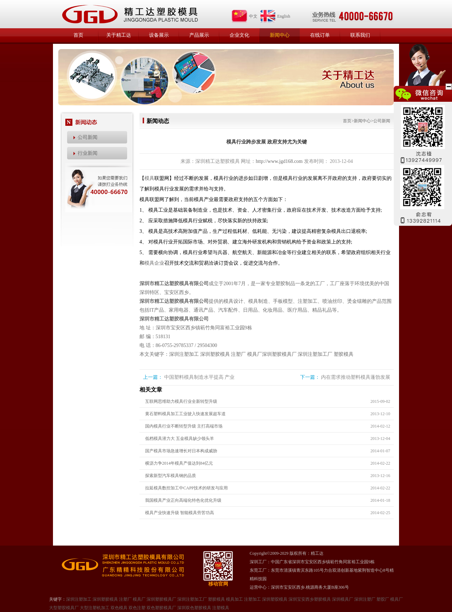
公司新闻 (87, 137)
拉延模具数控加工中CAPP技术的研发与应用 (186, 488)
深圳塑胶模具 (215, 354)
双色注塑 (137, 607)
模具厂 (254, 354)
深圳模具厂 (342, 599)
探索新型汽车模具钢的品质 (170, 475)
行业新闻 (87, 153)
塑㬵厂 (382, 599)
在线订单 (320, 35)
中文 (244, 16)
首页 (78, 35)
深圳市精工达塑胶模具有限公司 (174, 283)
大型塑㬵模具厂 (64, 607)
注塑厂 (238, 354)
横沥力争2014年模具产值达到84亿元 (179, 463)
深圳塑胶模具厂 (279, 354)
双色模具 (119, 607)
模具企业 (154, 263)
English (275, 16)
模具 (149, 178)
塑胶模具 (343, 354)
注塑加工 (252, 599)
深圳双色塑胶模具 (194, 607)
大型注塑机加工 (94, 607)
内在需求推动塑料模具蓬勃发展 (355, 377)
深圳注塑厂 (364, 599)
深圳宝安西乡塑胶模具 (310, 599)
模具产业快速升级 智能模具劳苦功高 (179, 512)
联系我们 (360, 35)
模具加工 (234, 599)
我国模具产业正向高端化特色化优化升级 (183, 500)
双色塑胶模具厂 (161, 607)
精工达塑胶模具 (129, 14)
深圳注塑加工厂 (315, 354)
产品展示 (199, 35)
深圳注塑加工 (184, 354)
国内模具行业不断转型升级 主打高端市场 (183, 426)
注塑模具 (220, 607)
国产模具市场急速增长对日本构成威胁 (181, 450)
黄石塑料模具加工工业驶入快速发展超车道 (185, 413)
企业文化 (239, 35)
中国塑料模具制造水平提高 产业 (199, 377)
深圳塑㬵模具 (274, 599)
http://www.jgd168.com (279, 161)
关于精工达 (118, 35)
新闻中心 (280, 35)
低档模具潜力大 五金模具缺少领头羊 (179, 438)
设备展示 (159, 35)
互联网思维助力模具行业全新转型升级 (181, 401)
